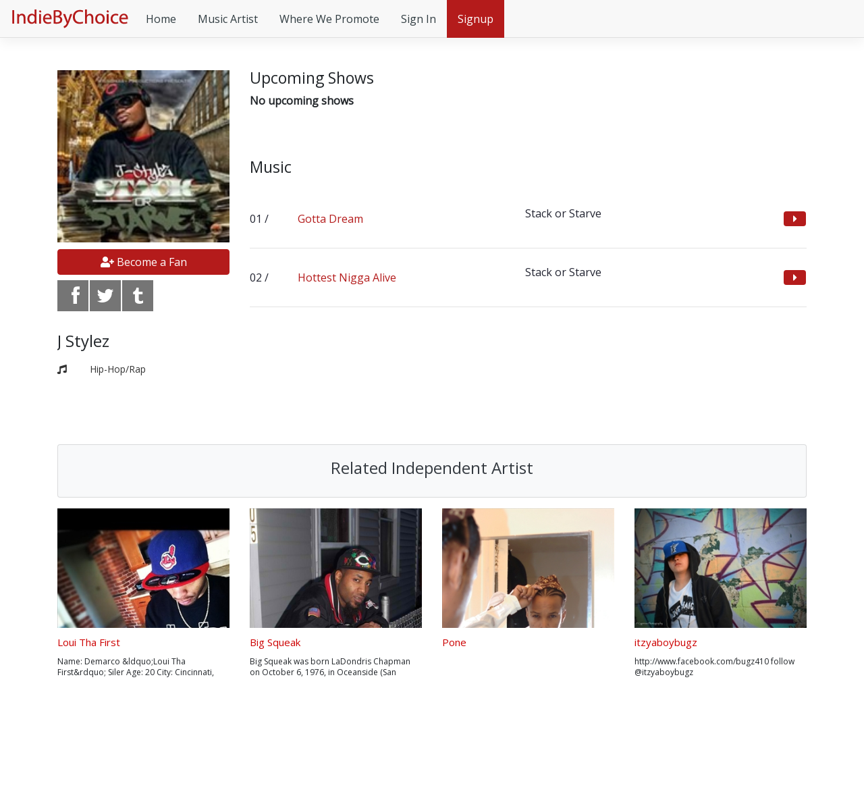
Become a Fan (144, 262)
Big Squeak (275, 642)
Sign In (418, 18)
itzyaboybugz (665, 642)
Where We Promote (329, 18)
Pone (454, 642)
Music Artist (228, 18)
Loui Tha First (88, 642)
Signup (475, 18)
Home (161, 18)
